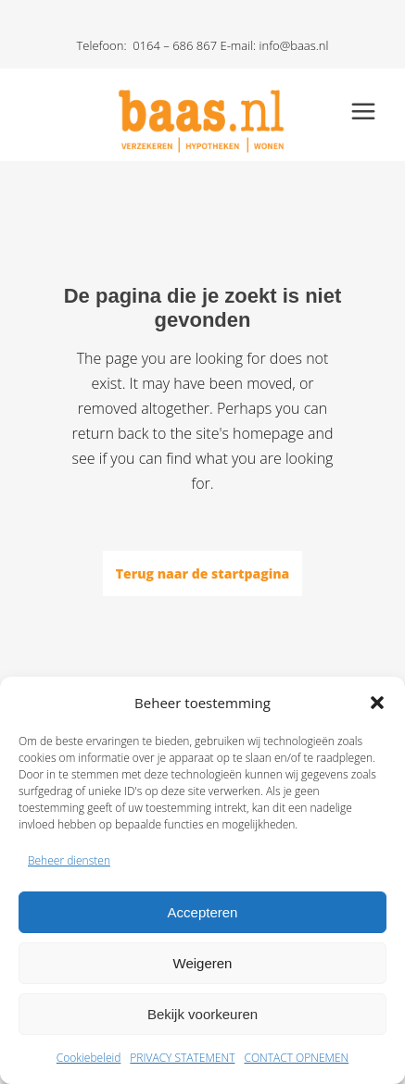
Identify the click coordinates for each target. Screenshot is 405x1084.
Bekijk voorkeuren (202, 1014)
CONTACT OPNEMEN (296, 1057)
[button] (377, 702)
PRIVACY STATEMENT (182, 1057)
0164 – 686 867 (175, 45)
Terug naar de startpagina (203, 573)
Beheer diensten (69, 860)
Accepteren (203, 912)
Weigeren (203, 963)
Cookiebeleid (89, 1057)
